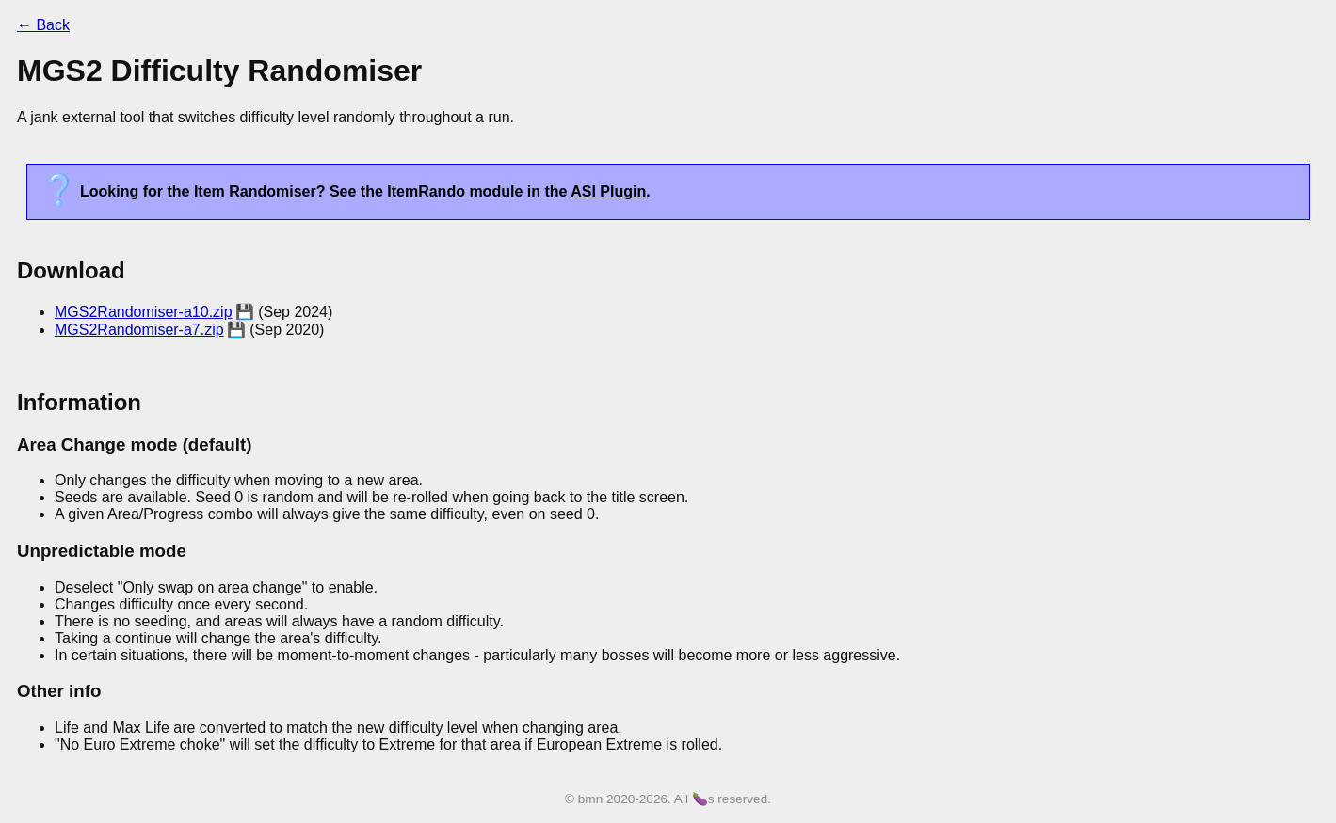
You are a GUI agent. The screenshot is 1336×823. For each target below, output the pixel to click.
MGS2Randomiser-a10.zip (144, 312)
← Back (43, 25)
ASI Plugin (608, 191)
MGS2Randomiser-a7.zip (139, 330)
